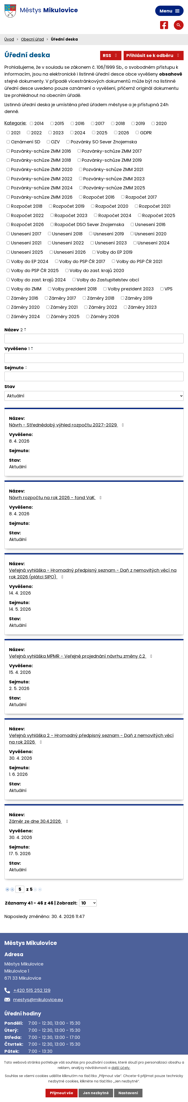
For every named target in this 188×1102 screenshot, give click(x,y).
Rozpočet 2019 (68, 206)
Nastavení (128, 1093)
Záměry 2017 (62, 298)
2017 (100, 123)
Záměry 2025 (65, 316)
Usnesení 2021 (26, 243)
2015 (59, 123)
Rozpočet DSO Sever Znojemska (89, 224)
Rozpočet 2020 (111, 206)
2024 (79, 132)
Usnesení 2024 (154, 243)
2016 (79, 123)
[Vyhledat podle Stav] (94, 396)
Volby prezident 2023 (131, 289)
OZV (55, 142)
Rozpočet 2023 (71, 215)
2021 (15, 132)
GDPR (146, 132)
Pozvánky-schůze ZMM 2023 (114, 178)
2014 (39, 123)
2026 (123, 132)
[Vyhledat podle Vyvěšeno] (94, 358)
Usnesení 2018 (67, 233)
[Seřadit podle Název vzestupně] (25, 329)
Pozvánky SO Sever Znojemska (104, 142)
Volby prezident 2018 (74, 289)
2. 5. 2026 (19, 688)
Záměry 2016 (24, 298)
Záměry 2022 (103, 307)
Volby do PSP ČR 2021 (139, 261)
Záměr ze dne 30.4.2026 (39, 821)
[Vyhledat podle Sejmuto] (94, 376)
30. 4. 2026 (20, 758)
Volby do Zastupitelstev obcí (108, 279)
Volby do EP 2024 (29, 261)
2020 (161, 123)
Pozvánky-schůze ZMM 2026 (41, 197)
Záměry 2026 (105, 316)
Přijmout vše (61, 1093)
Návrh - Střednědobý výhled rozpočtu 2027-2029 (67, 425)
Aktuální (17, 467)
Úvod (9, 39)
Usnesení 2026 (70, 252)
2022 (36, 132)
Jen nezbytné (96, 1093)
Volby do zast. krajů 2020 (97, 270)
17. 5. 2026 (20, 853)
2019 (140, 123)
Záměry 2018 (100, 298)
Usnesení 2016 (150, 224)
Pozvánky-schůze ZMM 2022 (41, 178)
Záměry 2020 (25, 307)
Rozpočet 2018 (26, 206)
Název (13, 330)
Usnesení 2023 (111, 243)
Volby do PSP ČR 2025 (35, 270)
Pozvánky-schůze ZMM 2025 (114, 188)
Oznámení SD (25, 142)
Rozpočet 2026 (27, 224)
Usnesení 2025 (27, 252)
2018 (120, 123)
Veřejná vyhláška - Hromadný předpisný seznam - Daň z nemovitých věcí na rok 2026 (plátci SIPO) (92, 573)
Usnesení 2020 (150, 233)
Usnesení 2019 (109, 233)
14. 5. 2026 (20, 609)
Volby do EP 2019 (114, 252)
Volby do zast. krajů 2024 (38, 279)
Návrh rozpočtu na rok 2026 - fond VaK (56, 497)
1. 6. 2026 (18, 774)
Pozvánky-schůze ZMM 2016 (41, 151)
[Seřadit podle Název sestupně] (25, 331)
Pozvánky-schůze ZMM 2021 (113, 169)
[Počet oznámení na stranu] (88, 903)
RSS (111, 55)
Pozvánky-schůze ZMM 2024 (42, 188)
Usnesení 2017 (26, 233)
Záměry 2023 (142, 307)
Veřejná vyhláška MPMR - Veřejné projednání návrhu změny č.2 (81, 656)
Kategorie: (15, 123)
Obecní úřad (32, 39)
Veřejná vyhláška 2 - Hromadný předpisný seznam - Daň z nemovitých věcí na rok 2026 (91, 738)
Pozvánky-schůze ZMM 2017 (112, 151)
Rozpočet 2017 (141, 197)
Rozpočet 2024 (114, 215)
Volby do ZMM (26, 289)
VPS (168, 289)
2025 (101, 132)
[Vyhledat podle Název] (94, 339)
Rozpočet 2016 (99, 197)
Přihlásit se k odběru (153, 55)
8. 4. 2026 (19, 441)
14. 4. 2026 (20, 593)
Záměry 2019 (138, 298)
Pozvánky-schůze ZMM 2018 (41, 160)
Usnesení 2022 (68, 243)
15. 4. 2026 (20, 672)
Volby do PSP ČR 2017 (82, 261)
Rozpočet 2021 (154, 206)
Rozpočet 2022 (27, 215)
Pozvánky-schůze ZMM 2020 (41, 169)
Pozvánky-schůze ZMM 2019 (112, 160)
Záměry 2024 (25, 316)
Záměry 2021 (64, 307)
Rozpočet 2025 (158, 215)
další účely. (120, 1067)
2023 (58, 132)
